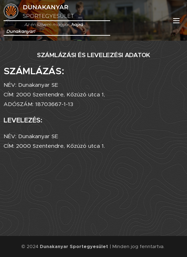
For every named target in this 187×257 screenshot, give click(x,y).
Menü (176, 20)
